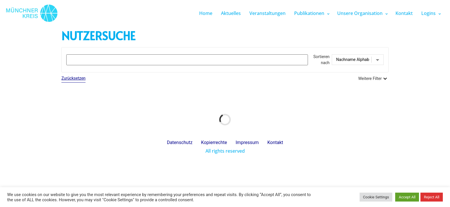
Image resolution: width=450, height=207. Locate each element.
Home (205, 13)
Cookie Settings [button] (376, 197)
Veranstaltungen (267, 13)
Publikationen (309, 13)
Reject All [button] (431, 197)
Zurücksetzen (73, 78)
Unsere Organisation (360, 13)
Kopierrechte (214, 142)
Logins (428, 13)
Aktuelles (231, 13)
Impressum (247, 142)
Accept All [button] (407, 197)
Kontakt (404, 13)
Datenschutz (179, 142)
